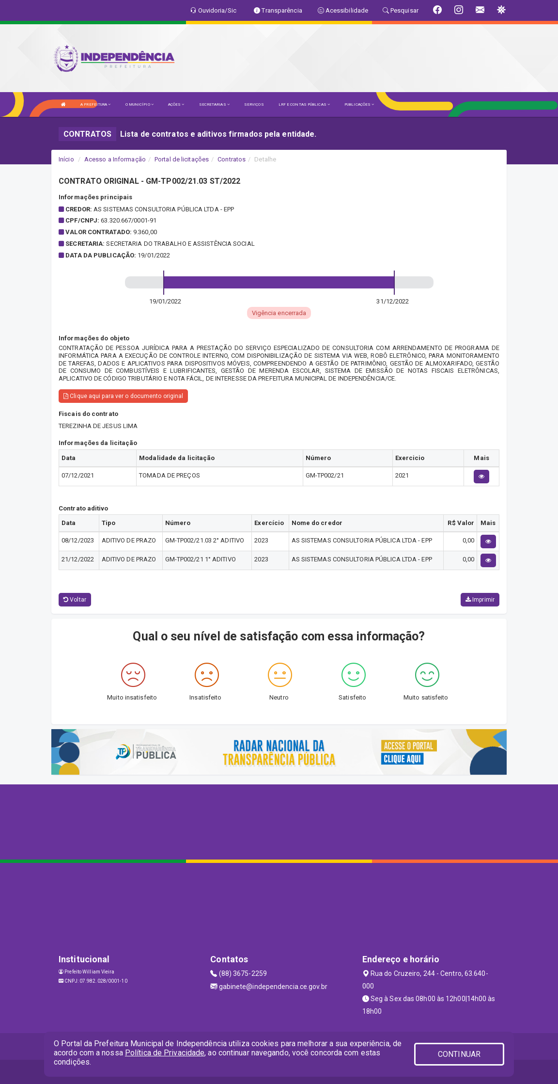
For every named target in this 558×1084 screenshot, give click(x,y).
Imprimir (480, 599)
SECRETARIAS (214, 104)
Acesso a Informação (115, 159)
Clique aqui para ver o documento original (123, 396)
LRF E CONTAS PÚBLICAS (304, 104)
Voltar (74, 599)
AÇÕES (176, 104)
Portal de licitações (182, 159)
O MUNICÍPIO (139, 104)
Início (66, 159)
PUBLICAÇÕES (359, 104)
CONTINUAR (459, 1054)
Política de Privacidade (164, 1052)
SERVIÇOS (254, 104)
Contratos (231, 159)
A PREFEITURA (95, 104)
